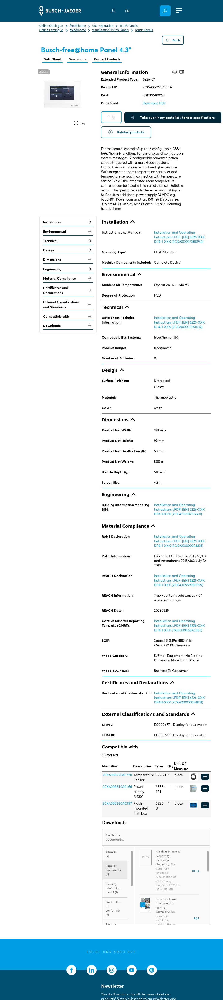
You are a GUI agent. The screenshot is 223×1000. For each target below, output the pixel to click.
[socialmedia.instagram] (112, 970)
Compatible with (68, 316)
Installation (68, 222)
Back (173, 40)
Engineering (68, 268)
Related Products (107, 59)
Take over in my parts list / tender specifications (173, 117)
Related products (126, 132)
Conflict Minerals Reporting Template (168, 856)
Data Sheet (52, 59)
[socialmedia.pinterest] (152, 970)
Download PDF (154, 103)
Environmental (68, 231)
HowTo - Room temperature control (166, 903)
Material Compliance (68, 278)
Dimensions (68, 259)
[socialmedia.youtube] (132, 970)
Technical (68, 240)
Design (68, 250)
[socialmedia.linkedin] (92, 970)
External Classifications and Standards (68, 304)
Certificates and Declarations (68, 290)
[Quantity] (111, 117)
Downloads (77, 59)
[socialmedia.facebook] (71, 970)
